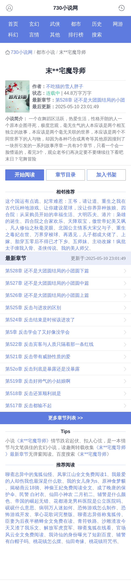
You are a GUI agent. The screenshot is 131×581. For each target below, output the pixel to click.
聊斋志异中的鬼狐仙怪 (28, 474)
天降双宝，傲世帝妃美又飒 (97, 221)
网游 (118, 24)
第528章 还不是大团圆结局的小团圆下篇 (47, 270)
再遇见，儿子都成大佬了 (89, 234)
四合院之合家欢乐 (44, 221)
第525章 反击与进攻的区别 (33, 307)
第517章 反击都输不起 (28, 405)
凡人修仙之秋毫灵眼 (32, 227)
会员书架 (9, 8)
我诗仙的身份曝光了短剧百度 (80, 534)
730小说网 (22, 52)
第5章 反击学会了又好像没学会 (37, 332)
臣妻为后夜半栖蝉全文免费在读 (39, 521)
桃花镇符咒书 (103, 541)
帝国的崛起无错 (32, 501)
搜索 (97, 34)
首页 (13, 24)
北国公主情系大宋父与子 (84, 227)
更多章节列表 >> (65, 418)
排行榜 (75, 34)
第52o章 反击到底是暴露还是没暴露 (42, 369)
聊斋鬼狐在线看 (94, 527)
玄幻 (34, 24)
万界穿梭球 (46, 234)
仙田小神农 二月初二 (71, 494)
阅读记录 (121, 8)
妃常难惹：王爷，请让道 (70, 201)
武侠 (55, 24)
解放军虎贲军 (58, 527)
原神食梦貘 (114, 481)
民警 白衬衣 (31, 494)
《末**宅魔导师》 (33, 440)
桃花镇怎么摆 (47, 541)
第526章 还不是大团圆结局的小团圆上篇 (47, 295)
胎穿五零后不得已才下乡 (41, 241)
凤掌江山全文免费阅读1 (82, 474)
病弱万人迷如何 (56, 507)
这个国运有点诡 (22, 201)
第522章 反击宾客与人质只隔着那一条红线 (49, 344)
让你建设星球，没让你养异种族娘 (80, 207)
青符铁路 (87, 521)
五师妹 (80, 241)
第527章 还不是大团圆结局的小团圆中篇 (47, 283)
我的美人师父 (75, 248)
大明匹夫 (87, 214)
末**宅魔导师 (93, 454)
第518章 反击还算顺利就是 (33, 393)
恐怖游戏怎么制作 (97, 507)
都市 (76, 24)
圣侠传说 (47, 248)
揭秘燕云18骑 (24, 487)
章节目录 (65, 174)
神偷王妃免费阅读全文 (68, 487)
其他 (55, 34)
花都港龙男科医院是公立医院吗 (87, 501)
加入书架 (106, 174)
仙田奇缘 (75, 541)
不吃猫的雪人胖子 (64, 86)
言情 (34, 34)
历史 (97, 24)
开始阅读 (25, 174)
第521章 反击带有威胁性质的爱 (37, 356)
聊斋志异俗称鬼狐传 (99, 514)
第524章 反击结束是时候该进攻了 (40, 319)
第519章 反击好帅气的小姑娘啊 (37, 381)
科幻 (13, 34)
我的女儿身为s (82, 481)
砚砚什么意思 (19, 507)
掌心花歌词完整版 (53, 514)
